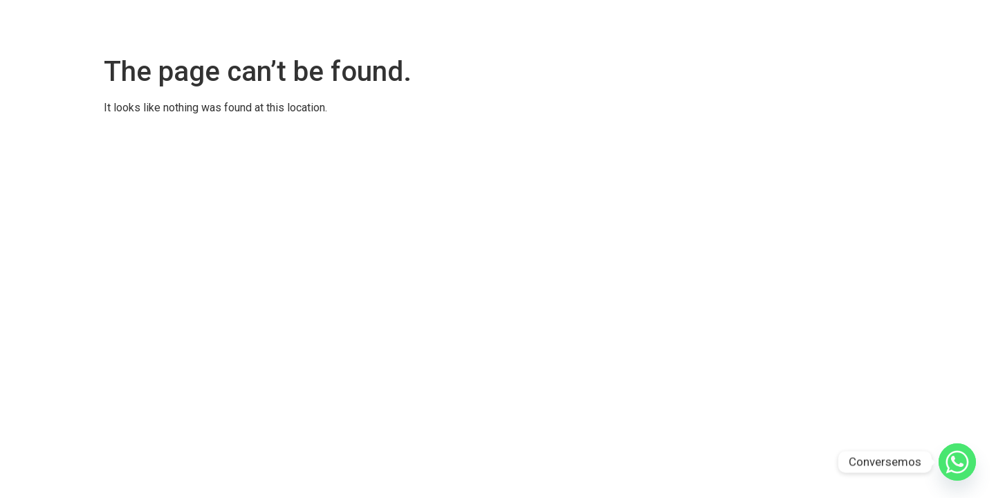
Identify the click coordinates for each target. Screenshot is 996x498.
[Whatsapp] (957, 462)
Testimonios (620, 24)
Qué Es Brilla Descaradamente (744, 24)
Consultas (961, 24)
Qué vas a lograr (877, 24)
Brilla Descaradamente (514, 24)
